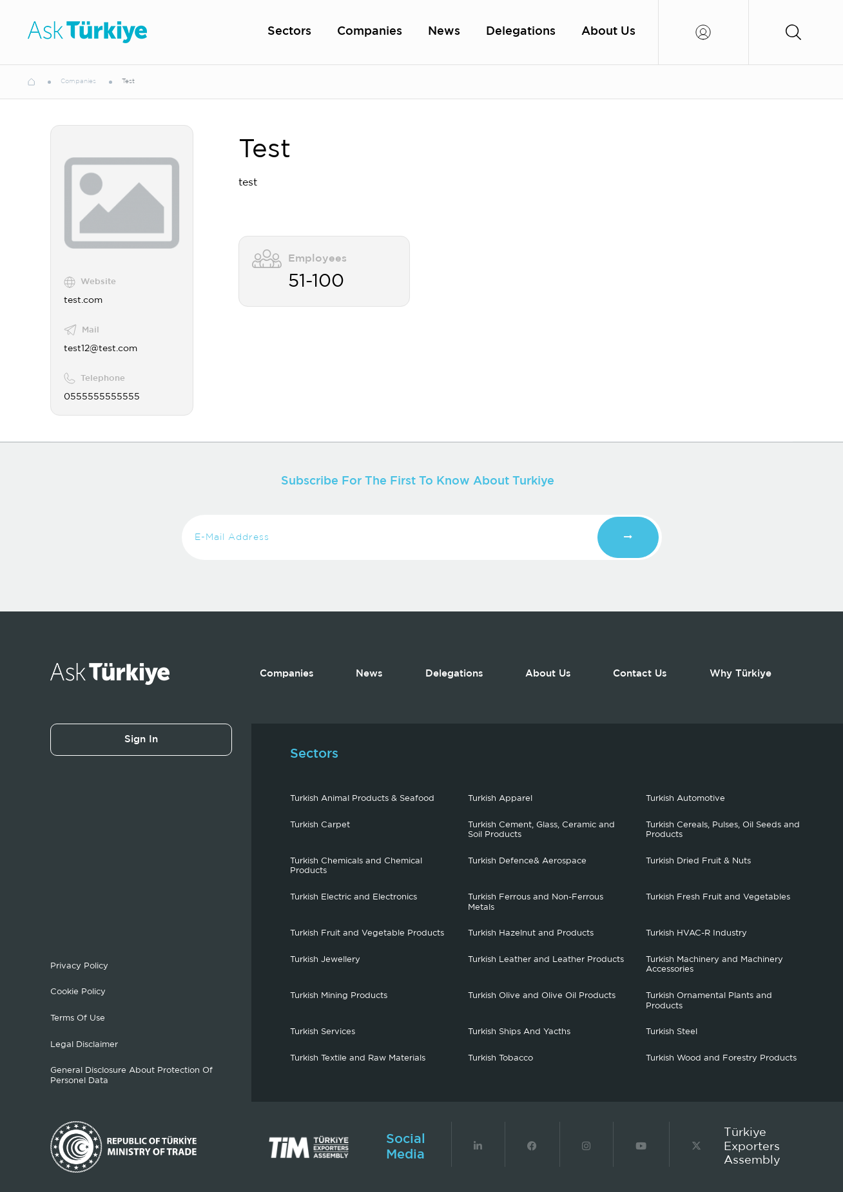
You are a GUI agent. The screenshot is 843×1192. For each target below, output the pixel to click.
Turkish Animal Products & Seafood (362, 798)
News (444, 31)
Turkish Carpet (320, 825)
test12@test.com (100, 348)
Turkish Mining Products (338, 995)
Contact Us (640, 673)
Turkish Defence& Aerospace (527, 861)
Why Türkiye (740, 673)
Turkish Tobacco (500, 1058)
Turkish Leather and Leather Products (546, 959)
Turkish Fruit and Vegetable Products (367, 933)
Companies (369, 31)
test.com (83, 300)
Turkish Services (322, 1031)
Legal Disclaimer (84, 1044)
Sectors (289, 31)
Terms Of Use (77, 1018)
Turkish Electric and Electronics (353, 897)
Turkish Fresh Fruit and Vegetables (718, 897)
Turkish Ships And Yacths (519, 1031)
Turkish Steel (671, 1031)
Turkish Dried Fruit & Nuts (698, 861)
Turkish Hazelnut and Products (531, 933)
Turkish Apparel (500, 798)
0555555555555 (102, 397)
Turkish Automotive (685, 798)
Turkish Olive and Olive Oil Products (541, 995)
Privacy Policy (79, 966)
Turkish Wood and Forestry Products (721, 1058)
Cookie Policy (78, 991)
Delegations (521, 31)
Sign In (141, 739)
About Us (608, 31)
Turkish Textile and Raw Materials (357, 1058)
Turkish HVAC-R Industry (696, 933)
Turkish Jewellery (325, 959)
